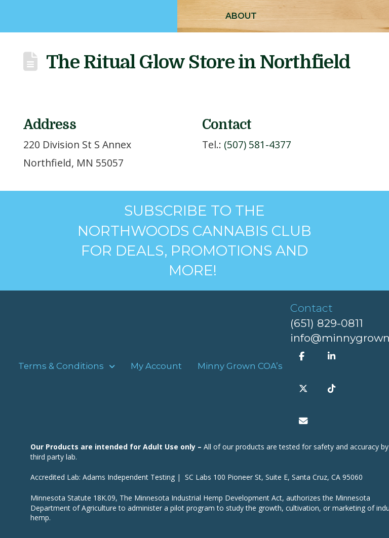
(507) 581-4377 (257, 144)
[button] (241, 16)
